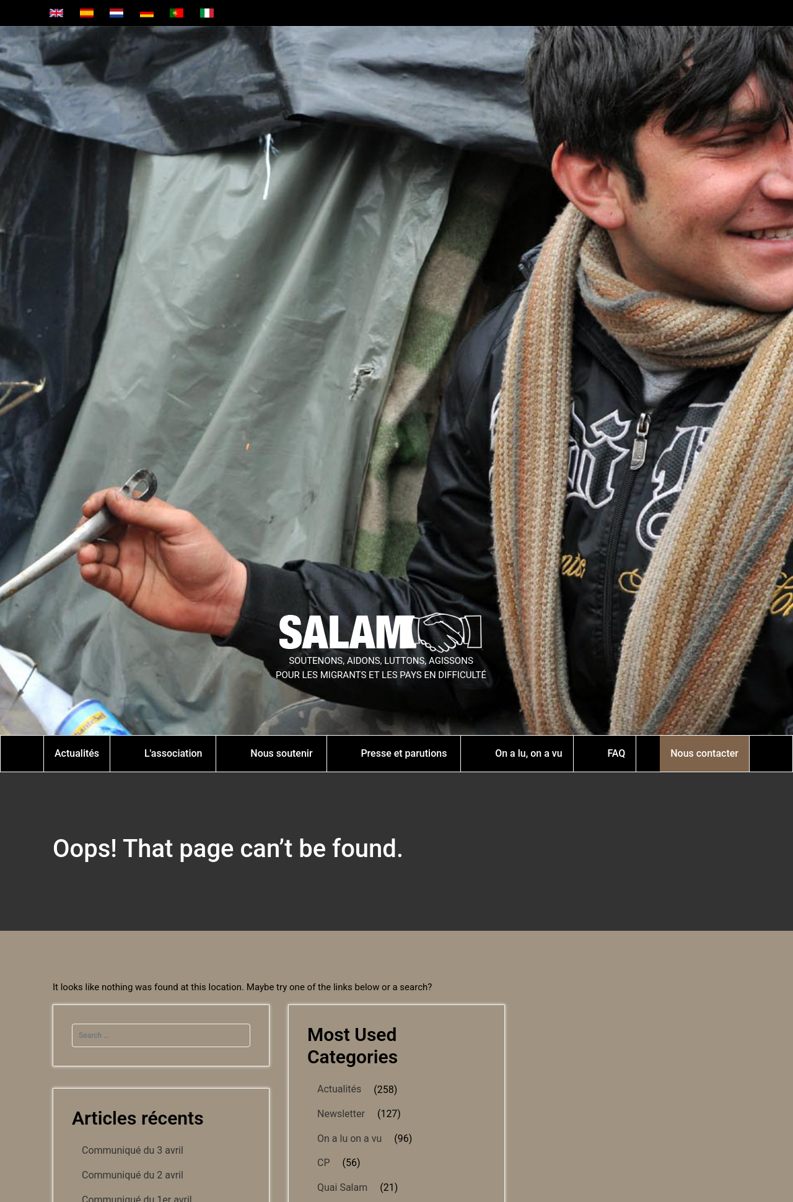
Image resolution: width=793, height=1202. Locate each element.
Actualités (339, 1089)
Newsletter (341, 1114)
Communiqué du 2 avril (132, 1175)
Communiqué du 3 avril (132, 1150)
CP (323, 1163)
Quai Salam (342, 1187)
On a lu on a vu (349, 1138)
